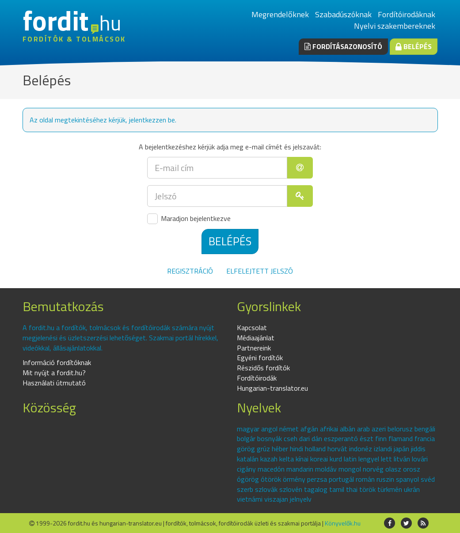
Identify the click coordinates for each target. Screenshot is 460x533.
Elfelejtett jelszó (259, 271)
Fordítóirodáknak (406, 14)
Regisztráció (190, 271)
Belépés (413, 46)
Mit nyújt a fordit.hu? (54, 372)
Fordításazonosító (343, 46)
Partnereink (254, 348)
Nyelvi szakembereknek (394, 26)
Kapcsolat (252, 327)
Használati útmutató (54, 382)
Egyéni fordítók (260, 357)
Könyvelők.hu (343, 523)
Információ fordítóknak (57, 362)
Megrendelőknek (280, 14)
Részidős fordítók (263, 367)
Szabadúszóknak (343, 14)
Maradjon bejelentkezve (189, 218)
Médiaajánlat (255, 337)
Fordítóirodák (257, 378)
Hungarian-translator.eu (272, 388)
